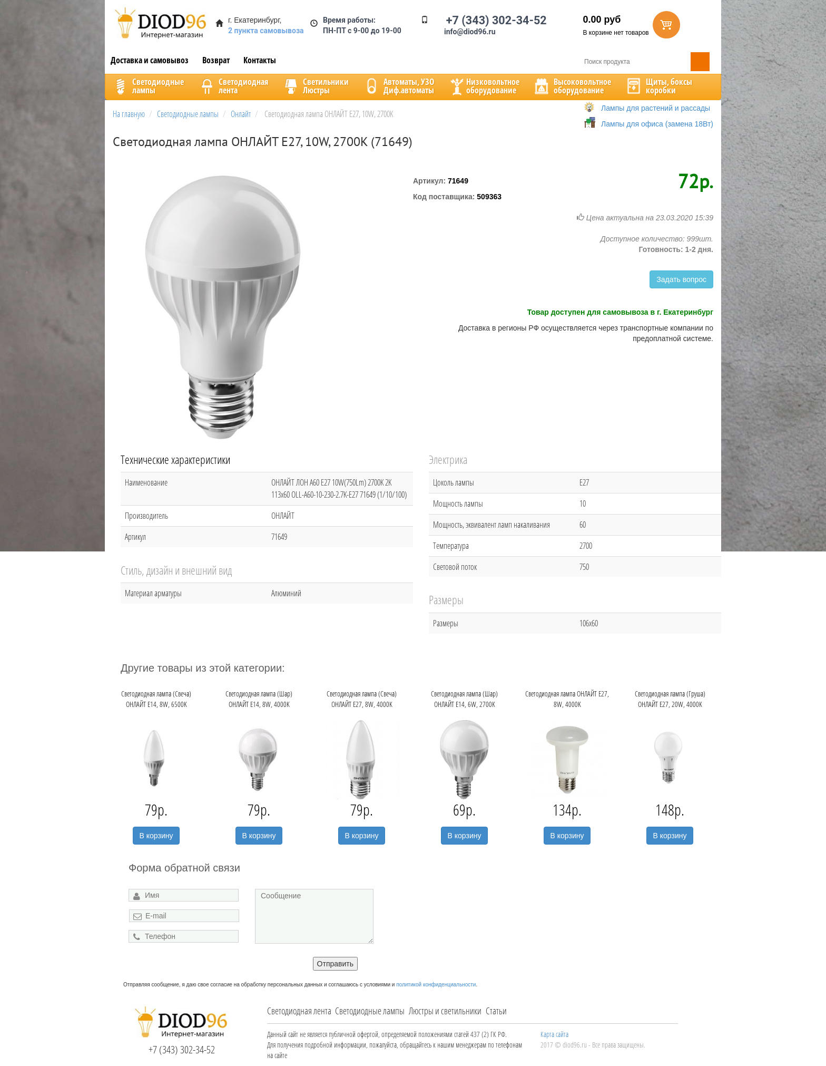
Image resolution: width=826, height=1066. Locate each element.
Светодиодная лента (299, 1010)
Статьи (496, 1010)
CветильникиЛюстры (315, 86)
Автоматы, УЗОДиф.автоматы (398, 86)
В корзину (156, 835)
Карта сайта (554, 1034)
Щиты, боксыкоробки (658, 86)
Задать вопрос (681, 279)
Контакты (259, 60)
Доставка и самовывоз (150, 60)
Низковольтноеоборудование (483, 86)
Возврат (216, 60)
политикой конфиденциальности (436, 984)
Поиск (700, 61)
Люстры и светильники (445, 1010)
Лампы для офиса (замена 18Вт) (657, 124)
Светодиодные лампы (370, 1010)
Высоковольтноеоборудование (572, 86)
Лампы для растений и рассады (655, 108)
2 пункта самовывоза (266, 30)
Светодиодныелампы (147, 86)
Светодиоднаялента (233, 86)
